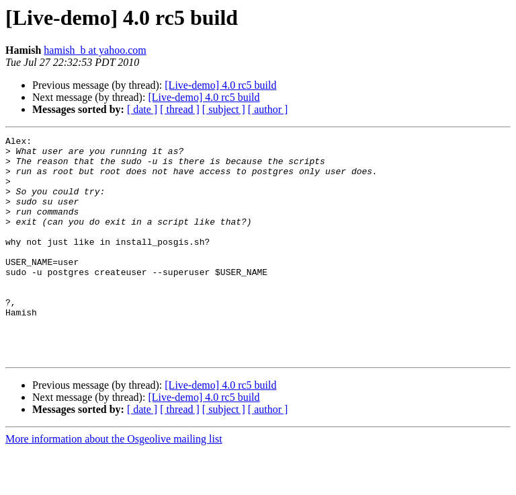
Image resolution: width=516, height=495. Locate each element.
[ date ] (142, 109)
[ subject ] (223, 109)
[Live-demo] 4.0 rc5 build (220, 85)
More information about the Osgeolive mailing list (113, 483)
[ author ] (268, 109)
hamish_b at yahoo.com (95, 50)
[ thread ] (180, 109)
